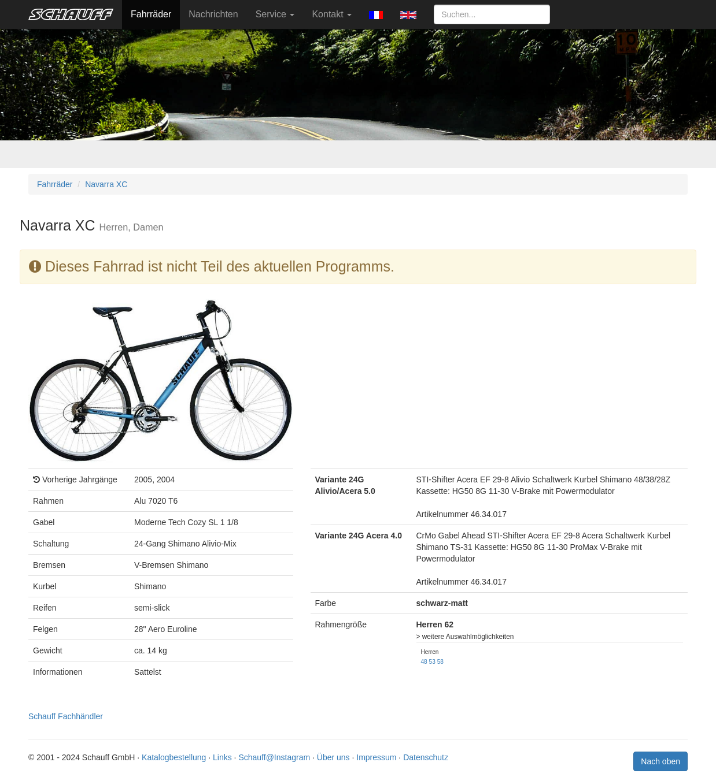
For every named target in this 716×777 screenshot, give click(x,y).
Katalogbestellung (174, 757)
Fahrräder (151, 14)
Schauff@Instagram (274, 757)
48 (424, 662)
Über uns (333, 757)
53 (432, 662)
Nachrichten (213, 14)
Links (222, 757)
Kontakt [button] (332, 14)
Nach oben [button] (660, 761)
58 (440, 662)
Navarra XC (106, 184)
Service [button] (275, 14)
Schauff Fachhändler (65, 716)
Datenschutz (425, 757)
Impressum (376, 757)
